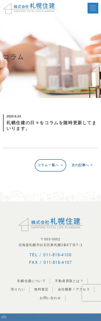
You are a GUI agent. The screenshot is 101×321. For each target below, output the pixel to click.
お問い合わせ (50, 298)
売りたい (18, 289)
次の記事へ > (82, 165)
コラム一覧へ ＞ (50, 165)
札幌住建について (31, 281)
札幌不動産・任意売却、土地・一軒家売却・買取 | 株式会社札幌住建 (53, 317)
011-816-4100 (57, 255)
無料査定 (41, 289)
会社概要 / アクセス (74, 289)
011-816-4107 (58, 262)
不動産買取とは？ (69, 281)
